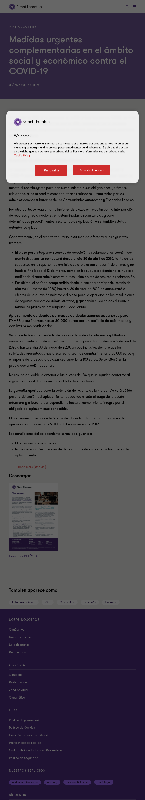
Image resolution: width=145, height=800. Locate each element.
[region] (72, 147)
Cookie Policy (22, 155)
